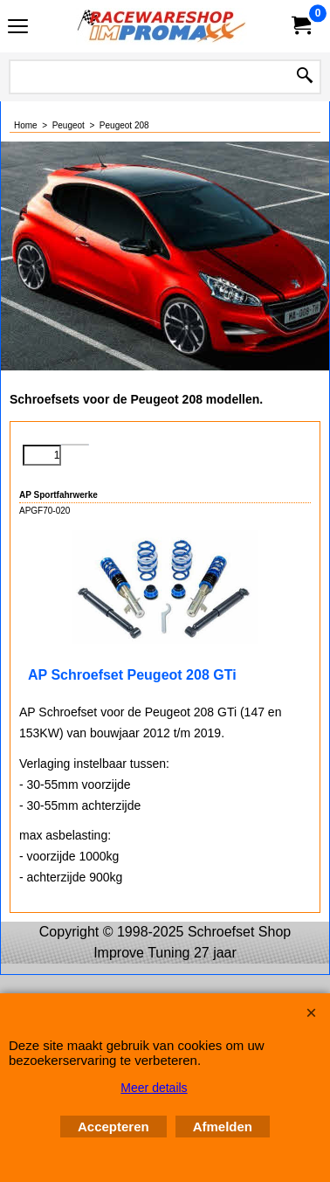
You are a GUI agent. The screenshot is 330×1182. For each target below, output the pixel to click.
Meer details (153, 1088)
